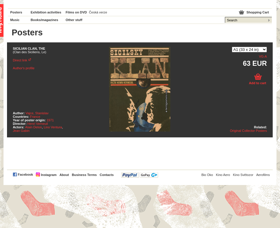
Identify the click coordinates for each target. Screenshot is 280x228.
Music (15, 20)
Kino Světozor (243, 175)
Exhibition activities (46, 12)
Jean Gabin (21, 130)
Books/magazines (44, 20)
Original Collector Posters (248, 130)
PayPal (139, 175)
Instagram (48, 175)
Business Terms (84, 175)
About (64, 175)
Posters (16, 12)
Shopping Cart (257, 12)
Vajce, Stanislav (37, 113)
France (35, 116)
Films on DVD (76, 12)
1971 (50, 120)
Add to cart (257, 83)
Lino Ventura (53, 127)
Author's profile (23, 68)
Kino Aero (223, 175)
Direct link (20, 60)
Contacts (107, 175)
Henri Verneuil (37, 123)
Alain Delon (33, 127)
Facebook (25, 174)
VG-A (263, 56)
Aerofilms (263, 175)
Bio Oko (207, 175)
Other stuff (74, 20)
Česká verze (98, 12)
